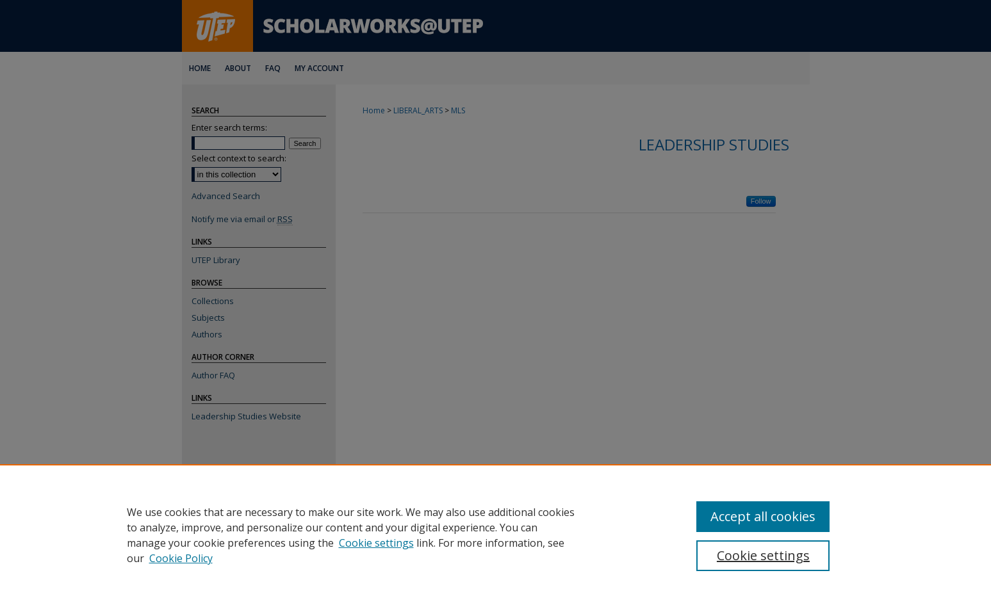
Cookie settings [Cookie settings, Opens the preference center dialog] (763, 555)
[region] (495, 534)
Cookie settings (376, 543)
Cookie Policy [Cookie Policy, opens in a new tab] (181, 558)
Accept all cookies (762, 516)
